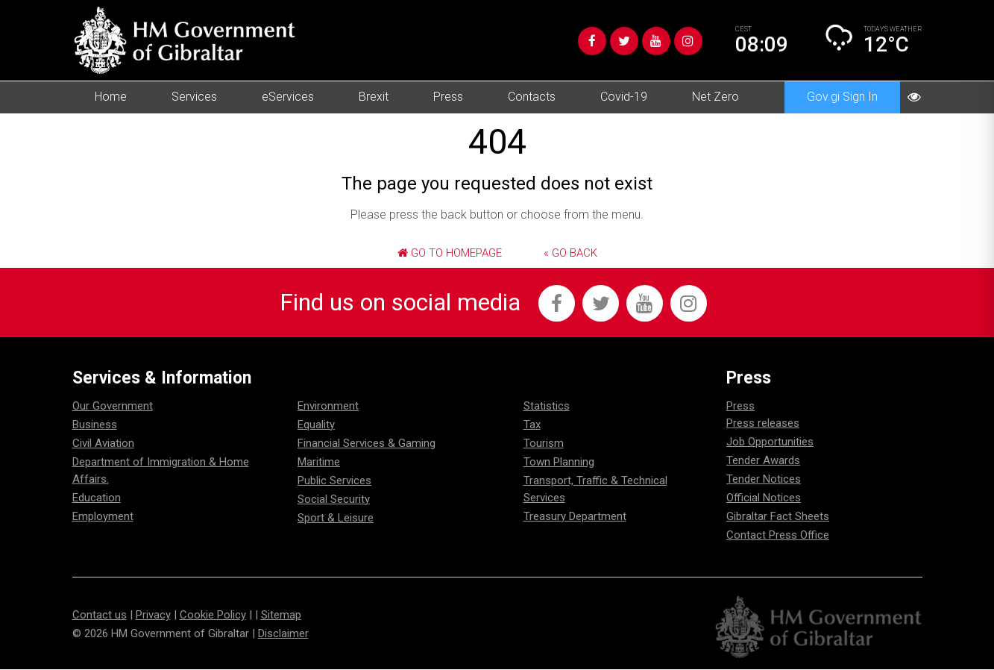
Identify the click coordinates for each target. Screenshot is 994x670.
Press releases (762, 424)
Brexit (374, 97)
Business (94, 425)
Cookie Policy (213, 615)
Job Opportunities (770, 442)
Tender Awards (763, 461)
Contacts (532, 97)
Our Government (112, 406)
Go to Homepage (449, 253)
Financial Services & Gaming (366, 444)
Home (111, 97)
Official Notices (763, 498)
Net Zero (715, 97)
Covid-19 (623, 97)
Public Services (334, 481)
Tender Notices (763, 479)
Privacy (153, 615)
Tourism (543, 444)
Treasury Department (574, 517)
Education (96, 498)
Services (194, 97)
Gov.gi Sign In (842, 97)
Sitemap (281, 615)
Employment (102, 517)
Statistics (546, 406)
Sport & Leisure (336, 518)
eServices (288, 97)
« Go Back (570, 253)
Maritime (319, 462)
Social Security (334, 500)
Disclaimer (283, 634)
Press (448, 97)
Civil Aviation (103, 444)
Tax (532, 425)
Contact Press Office (777, 535)
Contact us (99, 615)
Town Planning (558, 462)
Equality (316, 425)
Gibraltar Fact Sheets (777, 517)
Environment (328, 406)
